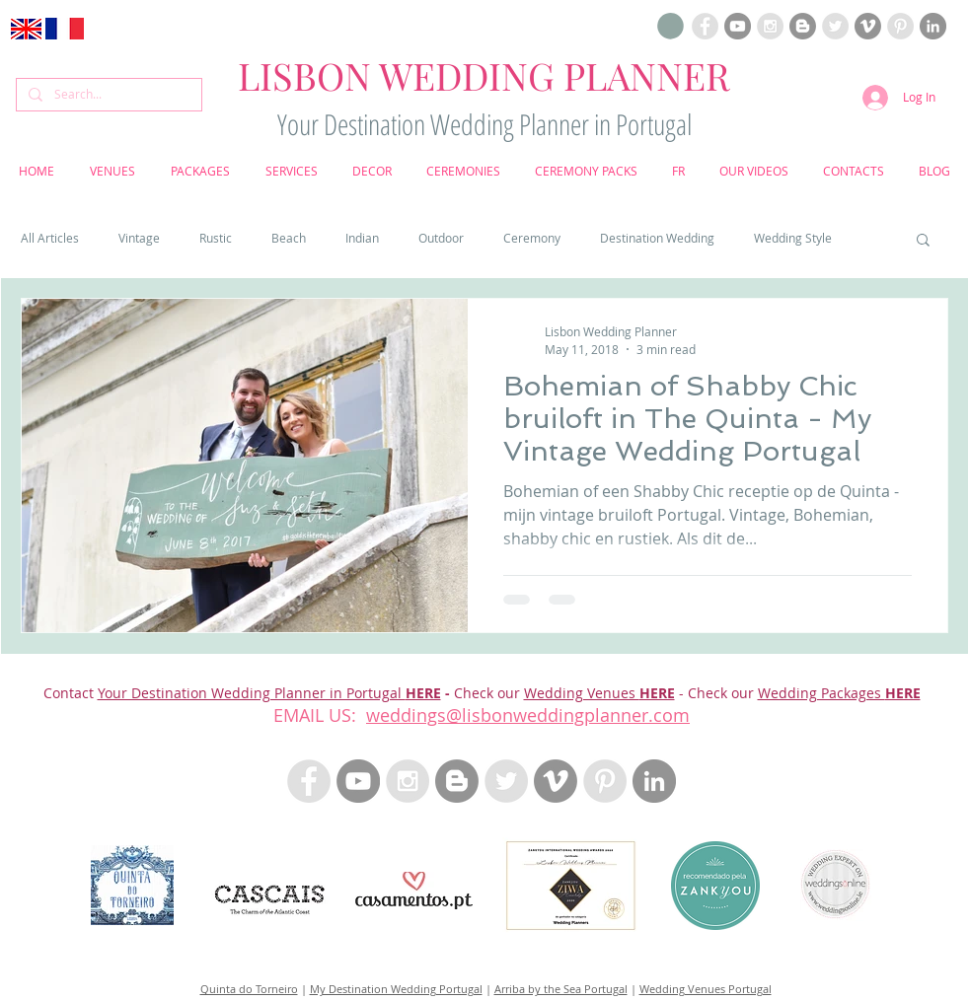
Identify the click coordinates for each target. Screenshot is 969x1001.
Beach (288, 238)
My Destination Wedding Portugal (396, 988)
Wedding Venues (581, 692)
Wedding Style (793, 238)
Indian (362, 238)
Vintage (139, 238)
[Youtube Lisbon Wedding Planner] (737, 26)
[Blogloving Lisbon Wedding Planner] (802, 26)
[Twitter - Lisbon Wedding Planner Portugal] (506, 781)
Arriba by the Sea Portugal (561, 988)
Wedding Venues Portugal (705, 988)
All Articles (50, 238)
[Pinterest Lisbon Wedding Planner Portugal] (900, 26)
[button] (670, 26)
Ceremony (531, 238)
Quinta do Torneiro (249, 988)
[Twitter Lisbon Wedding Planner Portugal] (835, 26)
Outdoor (441, 238)
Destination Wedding (657, 238)
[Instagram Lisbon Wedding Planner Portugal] (770, 26)
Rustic (215, 238)
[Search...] (107, 94)
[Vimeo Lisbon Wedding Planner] (868, 26)
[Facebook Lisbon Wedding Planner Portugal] (705, 26)
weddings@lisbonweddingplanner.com (528, 715)
